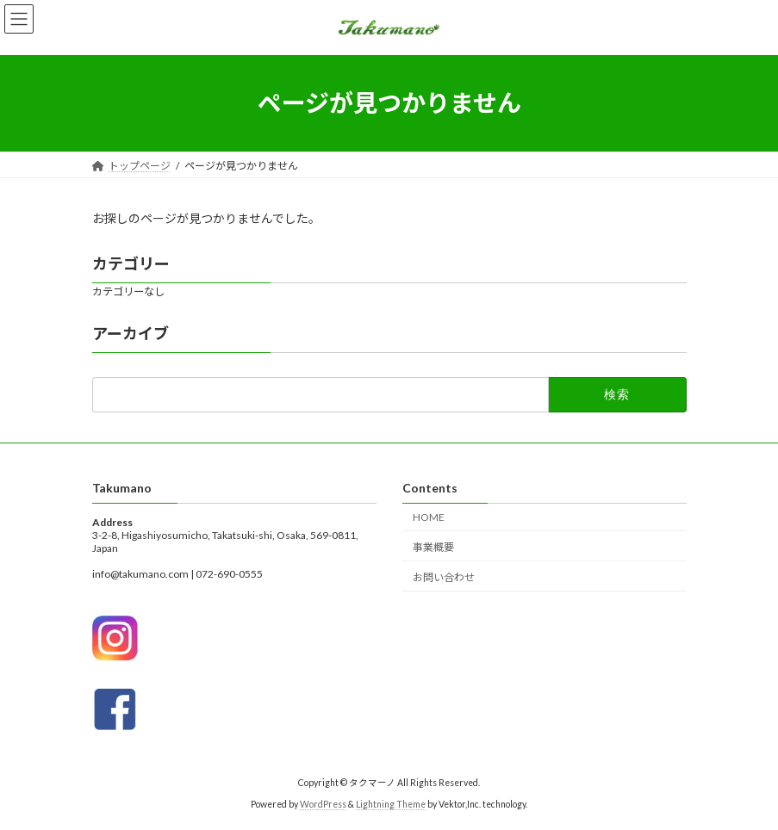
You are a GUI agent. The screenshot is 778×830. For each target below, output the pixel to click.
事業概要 (433, 546)
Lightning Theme (391, 803)
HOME (429, 517)
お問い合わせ (444, 576)
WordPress (323, 803)
